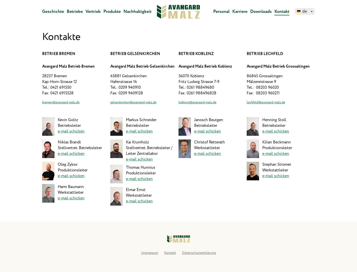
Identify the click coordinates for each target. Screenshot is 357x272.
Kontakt (281, 11)
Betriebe (75, 11)
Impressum (149, 253)
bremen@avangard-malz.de (61, 102)
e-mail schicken (71, 131)
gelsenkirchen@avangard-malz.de (133, 102)
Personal (221, 11)
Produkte (112, 11)
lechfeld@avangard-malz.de (266, 102)
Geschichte (53, 11)
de (304, 11)
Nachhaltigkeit (137, 11)
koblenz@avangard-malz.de (197, 102)
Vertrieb (93, 11)
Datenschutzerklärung (199, 253)
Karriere (239, 11)
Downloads (261, 11)
